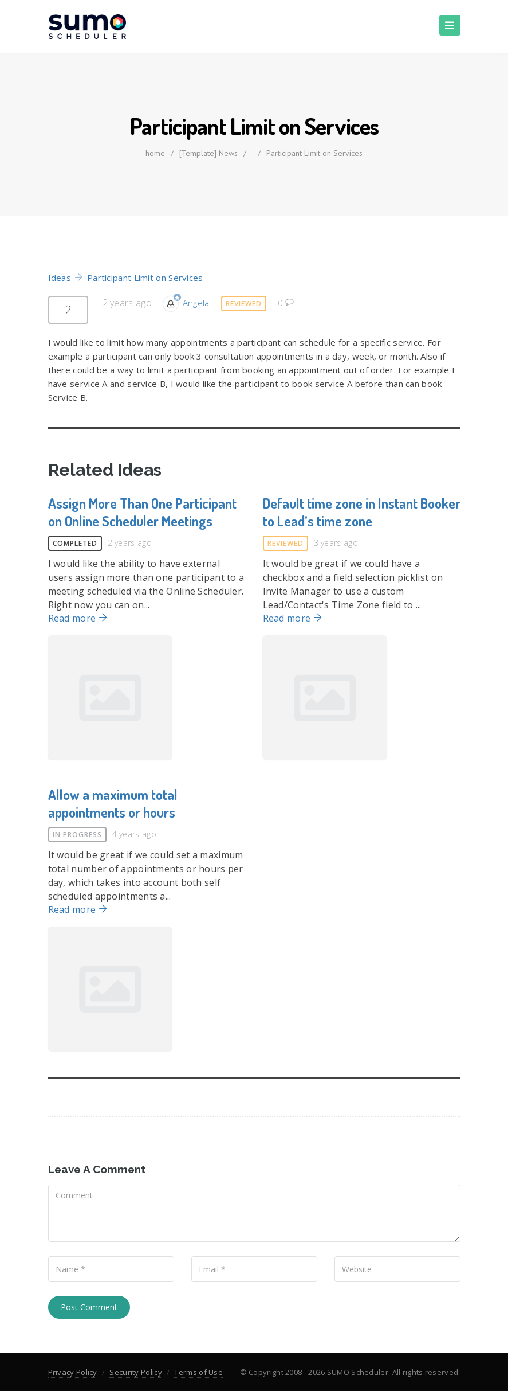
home (155, 153)
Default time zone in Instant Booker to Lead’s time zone (361, 512)
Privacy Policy (72, 1372)
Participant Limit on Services (314, 153)
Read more (78, 618)
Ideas (60, 277)
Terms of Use (198, 1372)
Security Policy (135, 1372)
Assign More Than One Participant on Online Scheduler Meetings (142, 512)
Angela (196, 302)
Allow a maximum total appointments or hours (113, 803)
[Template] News (208, 153)
